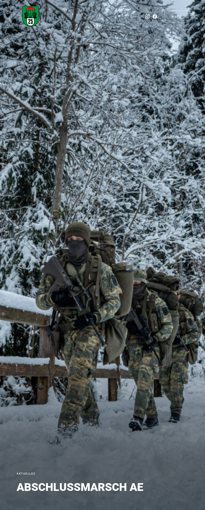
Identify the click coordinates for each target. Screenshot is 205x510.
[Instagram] (146, 16)
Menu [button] (176, 16)
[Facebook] (153, 16)
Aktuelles (26, 473)
